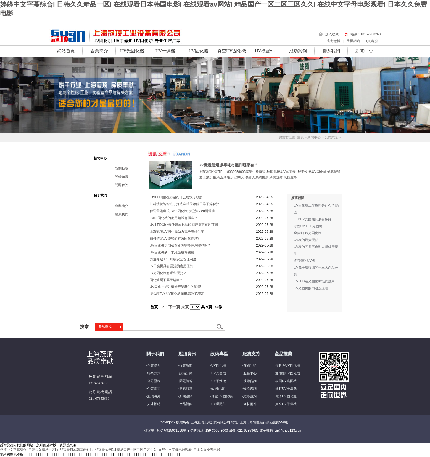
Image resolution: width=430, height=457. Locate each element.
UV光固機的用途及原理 (311, 288)
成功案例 (298, 51)
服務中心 (250, 373)
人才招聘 (153, 404)
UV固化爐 (198, 51)
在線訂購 (250, 365)
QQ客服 (372, 41)
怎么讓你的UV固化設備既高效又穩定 (177, 294)
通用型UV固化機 (287, 373)
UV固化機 (218, 365)
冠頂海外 (153, 396)
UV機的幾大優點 (306, 240)
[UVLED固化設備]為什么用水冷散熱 (176, 197)
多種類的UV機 (304, 261)
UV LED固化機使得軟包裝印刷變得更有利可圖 (184, 225)
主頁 (300, 137)
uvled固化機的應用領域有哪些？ (173, 218)
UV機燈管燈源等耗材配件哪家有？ (228, 165)
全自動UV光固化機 (308, 233)
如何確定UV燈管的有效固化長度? (174, 238)
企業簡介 (99, 51)
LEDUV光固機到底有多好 (312, 219)
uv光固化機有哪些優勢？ (168, 273)
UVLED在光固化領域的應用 (314, 281)
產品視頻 (185, 404)
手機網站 (353, 41)
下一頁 (174, 307)
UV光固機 (218, 373)
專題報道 (185, 389)
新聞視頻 (185, 396)
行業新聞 (185, 365)
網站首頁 (66, 51)
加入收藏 (332, 34)
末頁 (185, 307)
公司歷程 (153, 381)
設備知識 (331, 137)
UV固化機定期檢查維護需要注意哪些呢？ (180, 245)
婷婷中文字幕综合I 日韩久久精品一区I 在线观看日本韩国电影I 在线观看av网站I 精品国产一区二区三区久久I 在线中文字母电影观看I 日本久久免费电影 (110, 450)
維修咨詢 (250, 396)
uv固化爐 (218, 389)
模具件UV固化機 (287, 365)
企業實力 (153, 389)
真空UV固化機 (231, 51)
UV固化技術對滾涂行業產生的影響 (175, 287)
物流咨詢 (250, 389)
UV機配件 (265, 51)
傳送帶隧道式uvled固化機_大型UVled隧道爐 (182, 211)
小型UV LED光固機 (308, 226)
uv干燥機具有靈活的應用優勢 (171, 266)
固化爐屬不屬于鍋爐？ (166, 280)
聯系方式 (153, 373)
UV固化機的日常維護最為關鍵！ (173, 252)
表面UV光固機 (286, 381)
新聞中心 (364, 51)
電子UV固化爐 (286, 396)
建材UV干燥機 (286, 389)
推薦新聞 (297, 198)
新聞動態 (121, 168)
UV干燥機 (165, 51)
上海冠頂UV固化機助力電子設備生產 (177, 232)
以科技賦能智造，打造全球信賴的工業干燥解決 (184, 204)
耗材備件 (250, 404)
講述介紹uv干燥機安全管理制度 (173, 259)
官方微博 (333, 41)
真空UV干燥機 (286, 404)
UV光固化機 (132, 51)
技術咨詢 (250, 381)
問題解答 (121, 185)
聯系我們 (331, 51)
